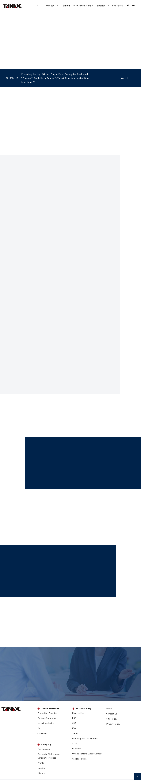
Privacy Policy (113, 723)
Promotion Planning (47, 712)
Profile (40, 762)
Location (41, 767)
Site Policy (111, 718)
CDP (74, 723)
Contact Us (117, 5)
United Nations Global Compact (87, 753)
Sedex (75, 733)
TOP (52, 5)
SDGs (74, 743)
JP (133, 5)
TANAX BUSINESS (67, 5)
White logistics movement (85, 738)
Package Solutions (46, 718)
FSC (74, 718)
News (109, 708)
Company (84, 5)
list (126, 78)
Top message (43, 748)
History (41, 772)
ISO (74, 728)
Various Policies (79, 758)
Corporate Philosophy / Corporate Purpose (48, 756)
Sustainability (101, 5)
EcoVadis (76, 748)
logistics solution (45, 723)
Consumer (42, 733)
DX (38, 728)
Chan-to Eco (78, 712)
